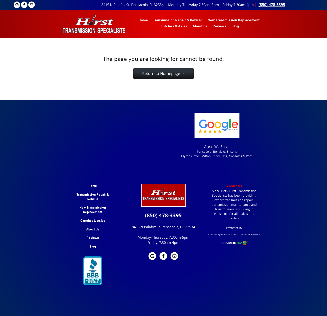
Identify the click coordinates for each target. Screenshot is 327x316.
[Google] (17, 5)
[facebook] (24, 5)
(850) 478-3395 (271, 4)
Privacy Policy (234, 228)
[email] (31, 5)
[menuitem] (143, 20)
